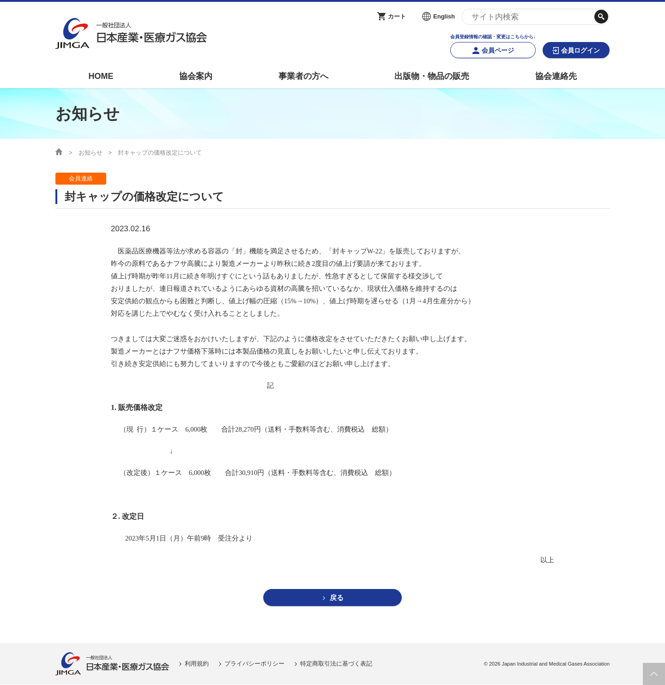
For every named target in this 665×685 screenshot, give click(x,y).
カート (397, 16)
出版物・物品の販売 (431, 76)
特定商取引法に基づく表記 (336, 664)
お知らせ (91, 152)
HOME (100, 76)
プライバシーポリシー (254, 664)
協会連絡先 (556, 76)
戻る (337, 598)
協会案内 (195, 76)
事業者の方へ (303, 76)
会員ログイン (580, 50)
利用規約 (197, 664)
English (444, 16)
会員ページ (498, 50)
